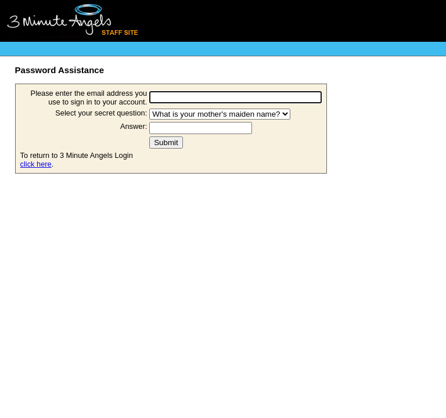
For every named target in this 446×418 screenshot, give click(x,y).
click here (36, 164)
